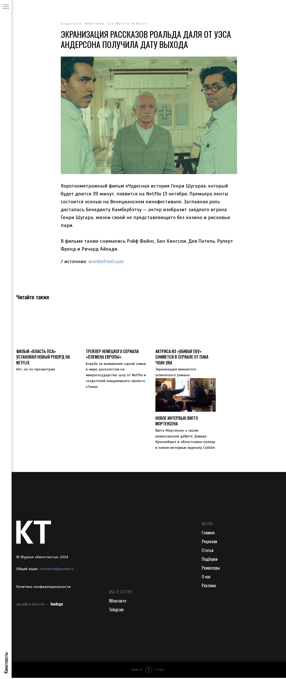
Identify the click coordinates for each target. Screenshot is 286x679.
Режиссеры (211, 569)
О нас (206, 578)
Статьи (207, 551)
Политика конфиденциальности (43, 588)
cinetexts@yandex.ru (56, 570)
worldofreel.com (106, 262)
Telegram (116, 611)
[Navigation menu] (6, 7)
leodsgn (57, 605)
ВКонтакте (117, 602)
